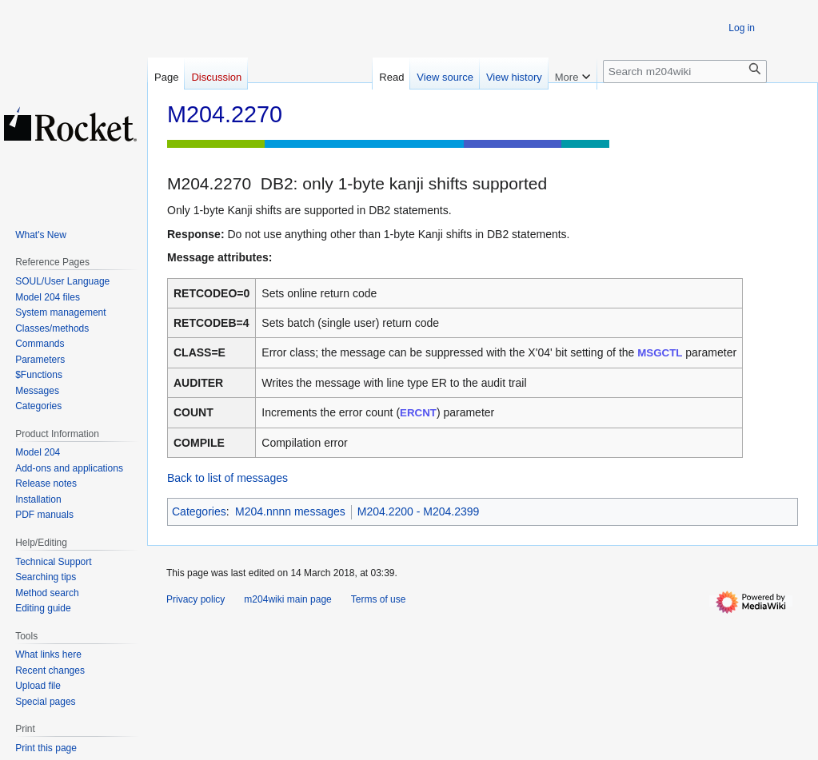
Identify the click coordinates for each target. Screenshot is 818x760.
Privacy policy (195, 599)
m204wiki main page (287, 599)
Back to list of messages (227, 478)
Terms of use (378, 599)
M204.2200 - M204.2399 (418, 511)
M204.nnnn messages (290, 511)
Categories (199, 511)
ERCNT (418, 413)
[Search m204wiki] (685, 71)
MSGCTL (659, 353)
